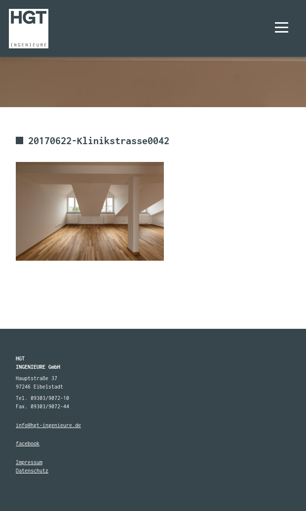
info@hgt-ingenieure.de (48, 425)
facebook (27, 443)
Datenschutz (32, 470)
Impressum (29, 462)
